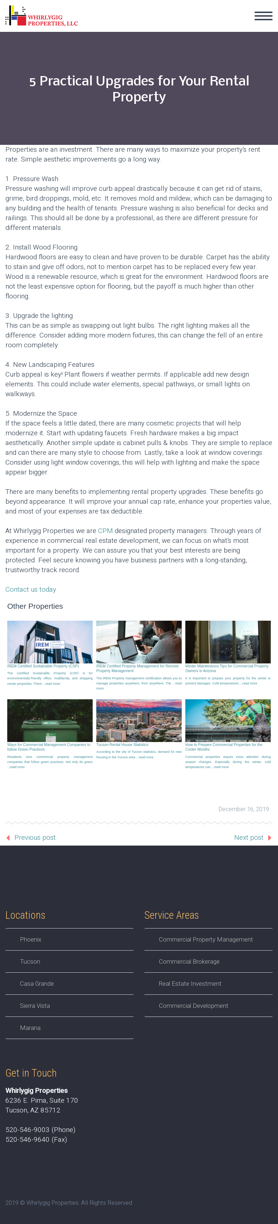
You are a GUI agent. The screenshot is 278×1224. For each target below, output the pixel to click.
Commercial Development (193, 1005)
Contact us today (30, 589)
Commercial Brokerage (189, 961)
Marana (30, 1027)
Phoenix (30, 939)
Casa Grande (37, 983)
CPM (105, 531)
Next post (249, 838)
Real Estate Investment (190, 983)
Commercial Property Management (206, 939)
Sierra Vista (35, 1005)
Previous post (35, 838)
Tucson (30, 961)
